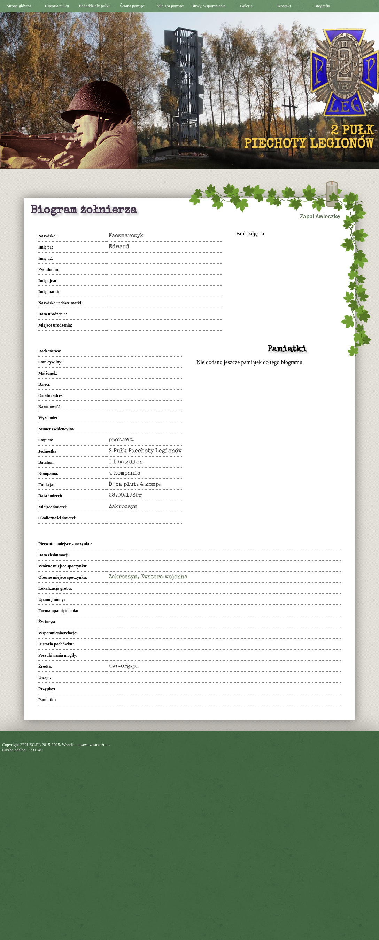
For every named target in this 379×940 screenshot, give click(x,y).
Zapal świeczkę (320, 216)
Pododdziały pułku (94, 5)
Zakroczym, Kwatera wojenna (148, 577)
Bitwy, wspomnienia (208, 5)
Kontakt (284, 5)
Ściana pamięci (132, 5)
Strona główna (19, 5)
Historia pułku (57, 5)
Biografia (322, 5)
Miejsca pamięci (170, 5)
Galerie (246, 5)
